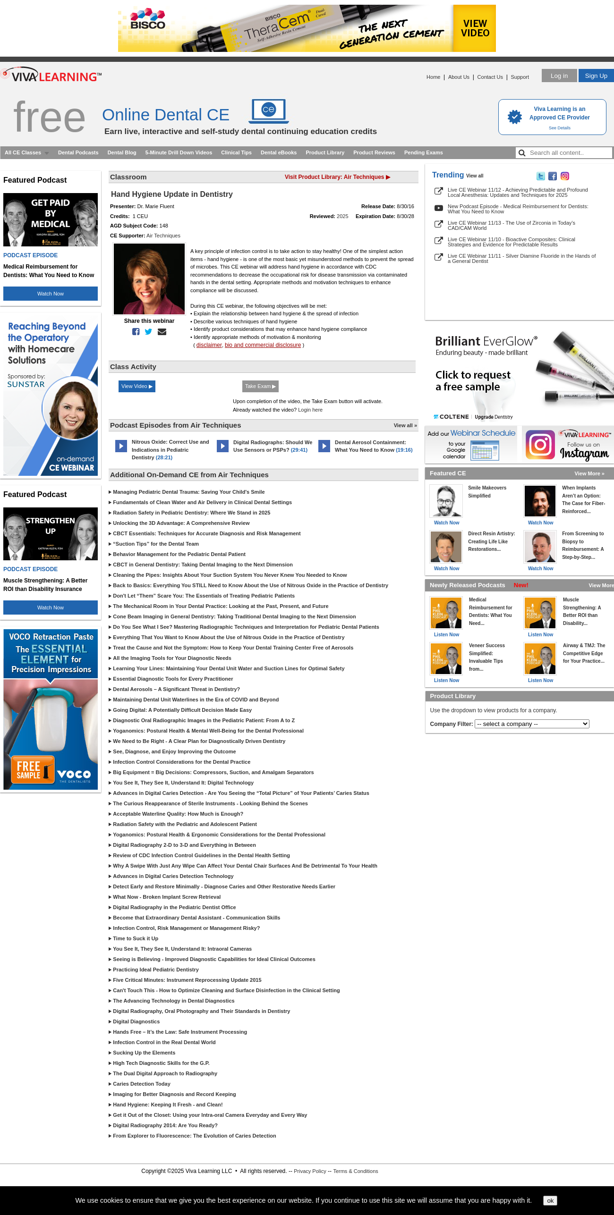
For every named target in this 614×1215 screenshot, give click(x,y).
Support (520, 77)
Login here (310, 410)
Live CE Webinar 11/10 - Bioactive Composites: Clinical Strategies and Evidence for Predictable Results (511, 241)
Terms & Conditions (355, 1171)
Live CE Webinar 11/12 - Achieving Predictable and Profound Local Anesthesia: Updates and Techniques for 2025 (518, 192)
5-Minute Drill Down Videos (179, 152)
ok (550, 1200)
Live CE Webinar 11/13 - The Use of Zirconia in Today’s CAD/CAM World (511, 225)
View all (475, 175)
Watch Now (50, 293)
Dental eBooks (279, 152)
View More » (590, 473)
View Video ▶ (137, 386)
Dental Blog (122, 152)
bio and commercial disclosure (263, 345)
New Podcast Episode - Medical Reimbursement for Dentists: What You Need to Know (518, 208)
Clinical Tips (236, 152)
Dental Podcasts (78, 152)
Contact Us (490, 77)
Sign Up (596, 75)
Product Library (325, 152)
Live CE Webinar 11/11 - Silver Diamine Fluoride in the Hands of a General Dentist (522, 258)
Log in (559, 75)
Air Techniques (163, 235)
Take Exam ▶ (260, 386)
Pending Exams (423, 152)
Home (433, 77)
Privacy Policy (310, 1171)
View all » (405, 425)
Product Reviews (374, 152)
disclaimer (209, 345)
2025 (342, 216)
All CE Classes (23, 152)
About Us (458, 77)
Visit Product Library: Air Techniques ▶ (337, 177)
